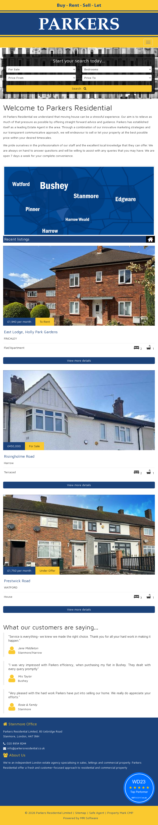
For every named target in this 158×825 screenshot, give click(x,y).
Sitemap (80, 812)
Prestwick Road (17, 581)
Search (79, 88)
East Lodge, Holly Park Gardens (31, 332)
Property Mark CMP (120, 812)
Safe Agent (96, 812)
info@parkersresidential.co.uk (26, 748)
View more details (79, 360)
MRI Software (89, 818)
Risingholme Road (19, 456)
